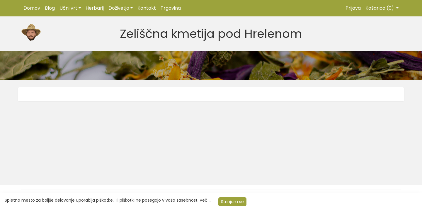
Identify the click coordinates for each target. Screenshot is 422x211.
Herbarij (95, 8)
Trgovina (171, 8)
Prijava (353, 8)
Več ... (205, 200)
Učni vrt (68, 8)
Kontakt (146, 8)
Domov (31, 8)
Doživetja (118, 8)
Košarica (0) (380, 8)
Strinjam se (232, 202)
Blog (50, 8)
